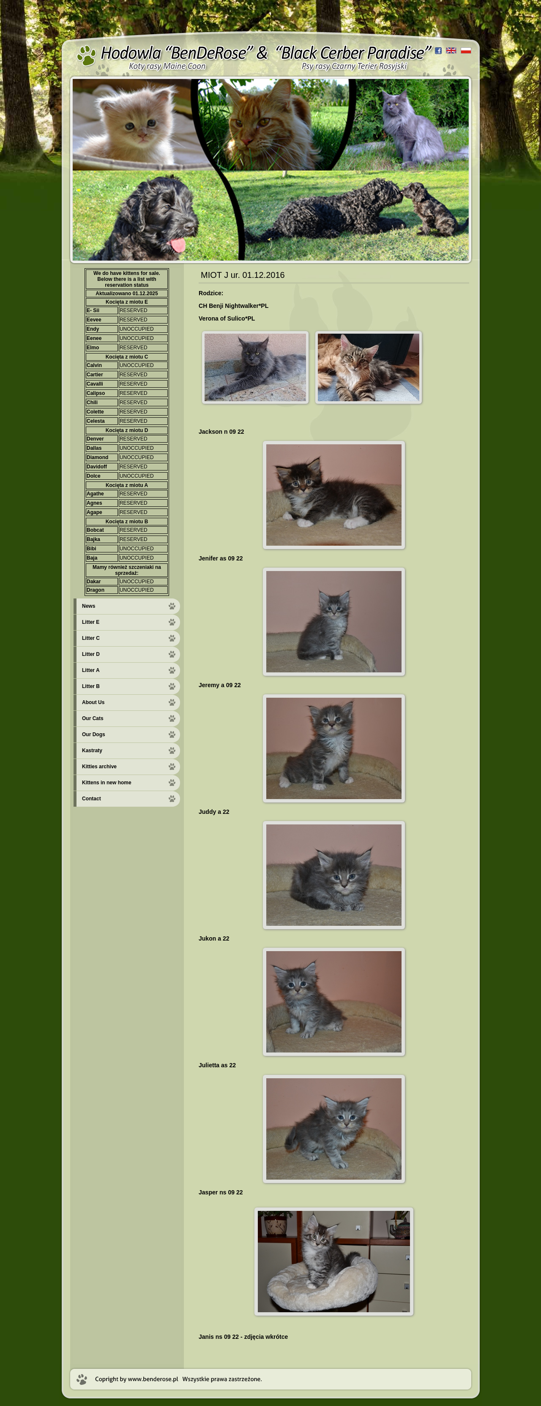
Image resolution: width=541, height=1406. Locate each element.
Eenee (94, 338)
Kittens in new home (106, 783)
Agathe (95, 494)
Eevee (94, 320)
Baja (92, 558)
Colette (95, 412)
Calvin (94, 365)
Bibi (91, 549)
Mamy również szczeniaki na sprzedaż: (127, 570)
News (88, 606)
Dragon (95, 590)
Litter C (91, 638)
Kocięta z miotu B (127, 522)
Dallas (94, 448)
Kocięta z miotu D (127, 430)
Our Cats (93, 718)
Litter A (91, 670)
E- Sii (93, 310)
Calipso (96, 393)
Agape (94, 512)
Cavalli (95, 384)
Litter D (91, 654)
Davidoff (97, 467)
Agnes (94, 503)
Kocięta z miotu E (127, 302)
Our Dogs (93, 734)
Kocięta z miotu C (127, 357)
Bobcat (95, 530)
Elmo (93, 348)
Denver (95, 439)
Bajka (93, 539)
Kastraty (92, 750)
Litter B (91, 686)
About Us (93, 702)
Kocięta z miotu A (127, 485)
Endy (93, 329)
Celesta (96, 421)
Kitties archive (99, 767)
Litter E (90, 622)
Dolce (94, 476)
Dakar (94, 582)
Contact (91, 799)
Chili (92, 402)
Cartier (95, 375)
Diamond (97, 457)
